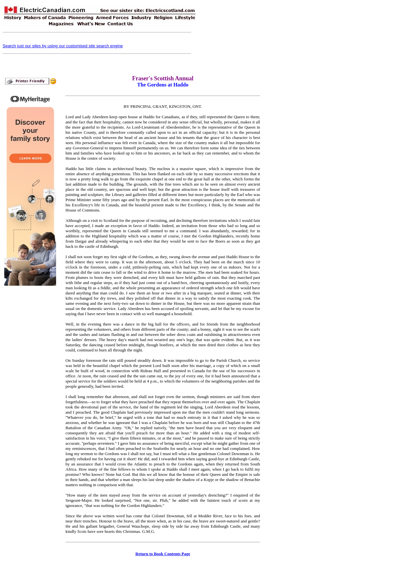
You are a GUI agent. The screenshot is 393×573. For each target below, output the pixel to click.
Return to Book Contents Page (163, 553)
